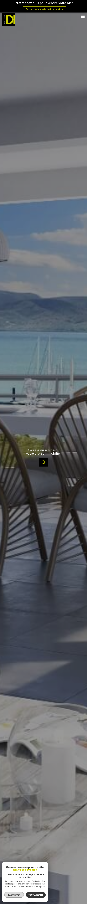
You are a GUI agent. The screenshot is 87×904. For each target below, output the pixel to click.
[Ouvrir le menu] (83, 16)
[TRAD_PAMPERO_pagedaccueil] (8, 26)
